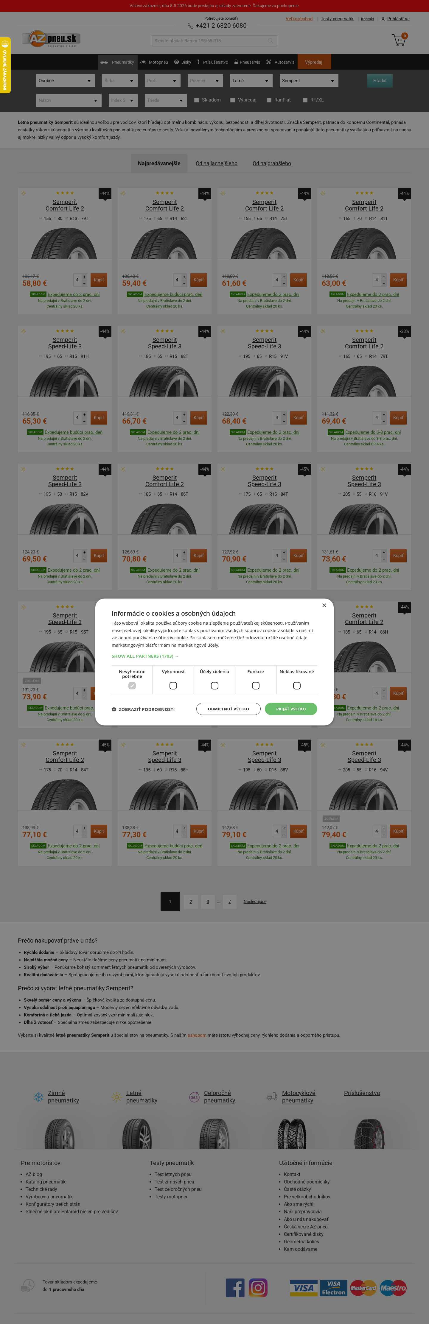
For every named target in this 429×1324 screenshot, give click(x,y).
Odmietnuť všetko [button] (225, 709)
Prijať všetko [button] (290, 709)
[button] (214, 655)
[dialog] (214, 662)
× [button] (324, 605)
